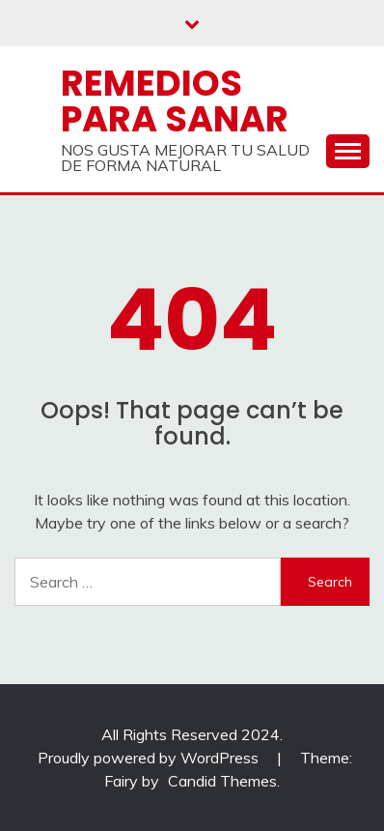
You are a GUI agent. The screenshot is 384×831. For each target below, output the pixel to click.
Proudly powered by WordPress (150, 757)
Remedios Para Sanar (174, 101)
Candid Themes (222, 780)
